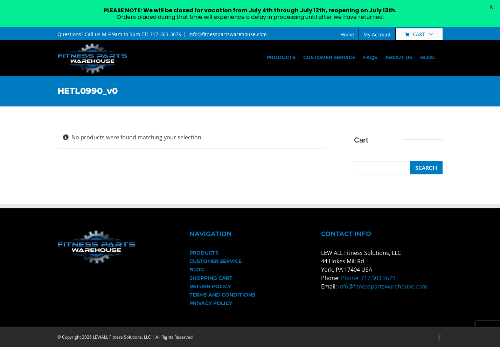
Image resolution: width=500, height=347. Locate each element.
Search (426, 167)
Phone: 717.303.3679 (368, 278)
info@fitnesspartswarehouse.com (227, 34)
